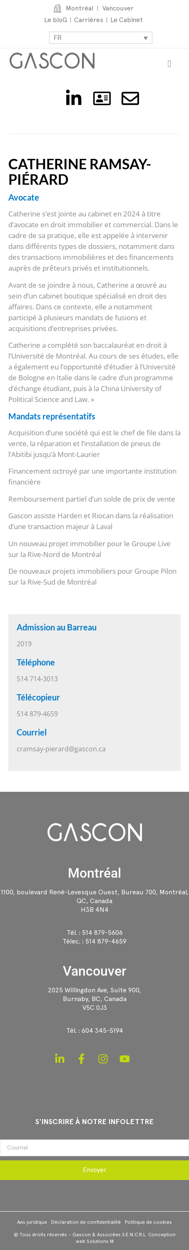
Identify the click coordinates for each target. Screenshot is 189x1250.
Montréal (94, 873)
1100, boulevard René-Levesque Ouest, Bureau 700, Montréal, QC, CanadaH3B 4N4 (95, 901)
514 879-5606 (102, 932)
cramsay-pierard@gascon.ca (61, 748)
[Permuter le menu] (170, 64)
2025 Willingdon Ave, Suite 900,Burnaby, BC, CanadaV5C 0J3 (94, 999)
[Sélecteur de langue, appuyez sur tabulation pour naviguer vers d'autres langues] (100, 38)
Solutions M (100, 1241)
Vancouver (94, 971)
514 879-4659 (106, 941)
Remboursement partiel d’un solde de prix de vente (91, 499)
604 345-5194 (102, 1030)
